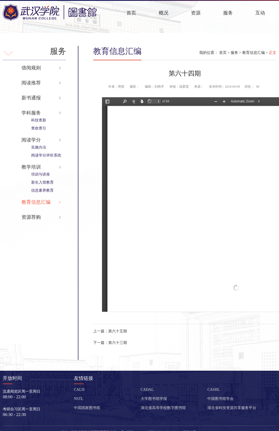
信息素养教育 (42, 190)
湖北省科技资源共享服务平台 (231, 408)
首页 (131, 13)
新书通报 (31, 98)
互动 (260, 13)
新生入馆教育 (42, 182)
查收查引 (38, 128)
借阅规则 (31, 67)
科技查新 (38, 120)
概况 (163, 13)
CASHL (213, 390)
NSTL (78, 399)
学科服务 (31, 113)
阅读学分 (31, 140)
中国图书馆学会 (220, 399)
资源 (196, 13)
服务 (228, 13)
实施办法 (38, 147)
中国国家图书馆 (87, 408)
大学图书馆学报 (154, 399)
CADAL (147, 390)
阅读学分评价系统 (46, 155)
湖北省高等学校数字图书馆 (163, 408)
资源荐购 (31, 217)
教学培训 (31, 167)
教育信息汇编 (35, 202)
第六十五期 (110, 331)
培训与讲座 (40, 174)
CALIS (79, 390)
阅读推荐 (31, 83)
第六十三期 (110, 343)
